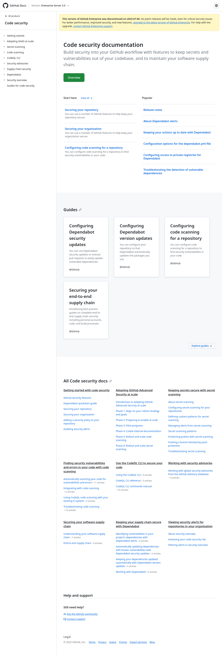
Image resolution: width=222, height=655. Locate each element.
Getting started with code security (86, 390)
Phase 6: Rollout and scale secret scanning (134, 447)
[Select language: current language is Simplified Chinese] (216, 5)
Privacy (102, 642)
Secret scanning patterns (182, 431)
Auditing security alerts (76, 429)
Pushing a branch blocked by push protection (187, 444)
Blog (152, 642)
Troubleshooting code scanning (81, 508)
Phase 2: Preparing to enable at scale (137, 420)
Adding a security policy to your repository (81, 421)
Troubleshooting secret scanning (187, 451)
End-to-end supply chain (82, 543)
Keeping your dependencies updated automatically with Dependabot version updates (138, 562)
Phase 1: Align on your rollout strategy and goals (137, 412)
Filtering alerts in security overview (188, 545)
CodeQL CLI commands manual (134, 488)
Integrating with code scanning (81, 490)
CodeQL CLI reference (134, 481)
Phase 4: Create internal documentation (138, 431)
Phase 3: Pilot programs (129, 425)
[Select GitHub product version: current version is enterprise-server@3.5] (50, 5)
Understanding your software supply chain (84, 535)
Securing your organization (78, 414)
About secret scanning (181, 402)
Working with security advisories (190, 463)
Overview (74, 77)
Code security (16, 23)
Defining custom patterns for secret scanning (188, 418)
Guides (72, 209)
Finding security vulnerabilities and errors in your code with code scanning (86, 467)
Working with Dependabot (136, 572)
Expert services (138, 642)
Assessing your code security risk (187, 539)
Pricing (123, 642)
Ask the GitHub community (80, 614)
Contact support (74, 619)
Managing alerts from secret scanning (189, 425)
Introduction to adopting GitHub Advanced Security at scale (134, 403)
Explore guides (202, 345)
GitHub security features (77, 397)
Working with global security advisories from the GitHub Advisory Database (190, 474)
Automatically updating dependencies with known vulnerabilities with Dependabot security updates (138, 550)
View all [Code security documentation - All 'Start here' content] (86, 98)
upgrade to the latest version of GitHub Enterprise (161, 22)
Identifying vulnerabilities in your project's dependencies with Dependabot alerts (134, 537)
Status (112, 642)
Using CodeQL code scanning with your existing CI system (85, 499)
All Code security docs (87, 381)
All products (12, 16)
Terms (92, 642)
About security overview (181, 533)
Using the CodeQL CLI (134, 475)
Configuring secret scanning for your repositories (189, 409)
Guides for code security (21, 85)
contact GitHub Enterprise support (92, 26)
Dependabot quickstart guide (80, 403)
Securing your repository (77, 409)
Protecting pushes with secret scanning (190, 436)
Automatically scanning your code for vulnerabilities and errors (84, 480)
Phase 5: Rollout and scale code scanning (134, 438)
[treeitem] (29, 35)
